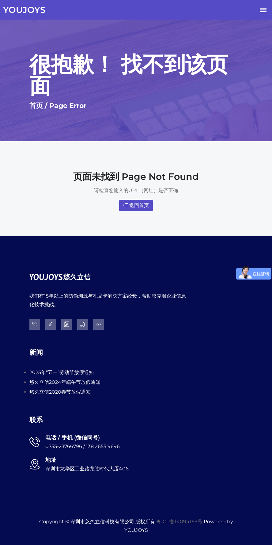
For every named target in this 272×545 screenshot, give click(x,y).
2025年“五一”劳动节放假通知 (61, 372)
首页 (36, 106)
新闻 (36, 352)
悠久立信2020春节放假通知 (60, 392)
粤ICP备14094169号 (179, 522)
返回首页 (136, 205)
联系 (36, 420)
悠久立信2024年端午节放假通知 (64, 382)
